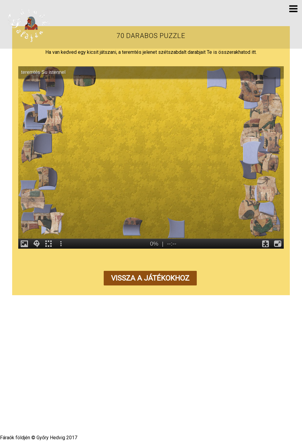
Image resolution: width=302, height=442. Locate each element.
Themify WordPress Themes (173, 413)
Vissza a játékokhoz (150, 278)
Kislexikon (114, 391)
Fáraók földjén (149, 407)
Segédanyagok (143, 391)
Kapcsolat (173, 391)
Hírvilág (91, 391)
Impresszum (201, 391)
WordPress (132, 413)
